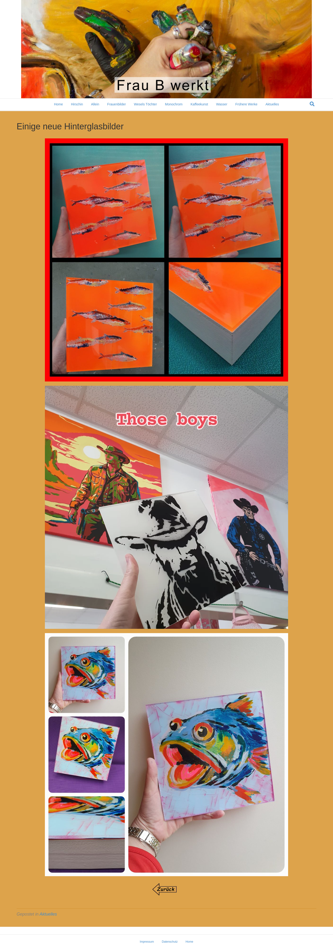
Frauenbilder (116, 105)
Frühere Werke (246, 105)
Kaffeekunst (199, 105)
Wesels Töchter (145, 105)
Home (58, 105)
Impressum (147, 941)
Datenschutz (170, 941)
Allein (95, 105)
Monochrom (173, 105)
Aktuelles (272, 105)
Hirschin (77, 105)
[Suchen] (312, 104)
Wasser (221, 105)
